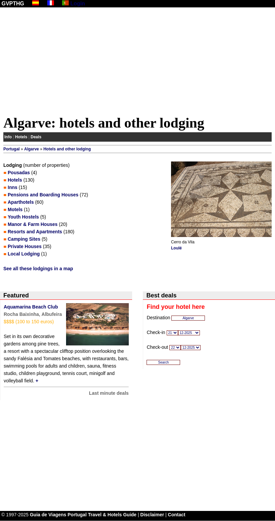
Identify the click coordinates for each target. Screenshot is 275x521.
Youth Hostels (23, 217)
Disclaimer (152, 514)
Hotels (21, 137)
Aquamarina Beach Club (31, 307)
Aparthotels (21, 202)
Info (8, 137)
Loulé (176, 248)
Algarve (31, 149)
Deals (36, 137)
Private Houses (25, 246)
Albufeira (52, 314)
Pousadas (19, 172)
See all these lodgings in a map (38, 268)
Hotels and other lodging (67, 149)
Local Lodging (24, 253)
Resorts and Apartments (35, 231)
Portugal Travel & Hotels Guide (102, 514)
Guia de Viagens (48, 514)
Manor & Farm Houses (33, 224)
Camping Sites (24, 239)
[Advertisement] (137, 63)
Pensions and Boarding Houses (43, 194)
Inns (12, 187)
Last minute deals (108, 393)
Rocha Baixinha (21, 314)
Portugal (11, 149)
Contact (176, 514)
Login (77, 3)
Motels (15, 209)
